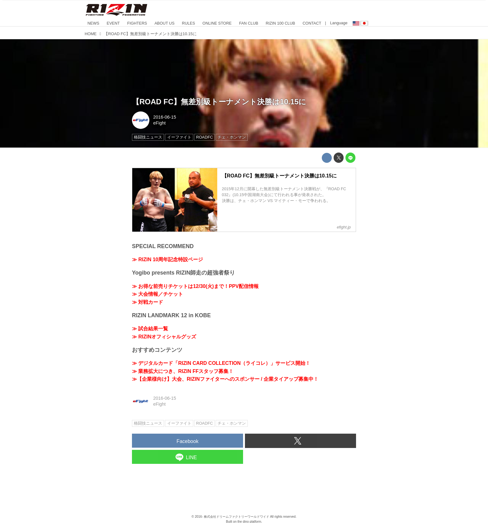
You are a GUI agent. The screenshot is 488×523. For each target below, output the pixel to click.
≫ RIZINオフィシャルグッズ (164, 336)
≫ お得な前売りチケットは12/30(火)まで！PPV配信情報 (195, 286)
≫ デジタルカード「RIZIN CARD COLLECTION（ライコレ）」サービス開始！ (221, 363)
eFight (159, 122)
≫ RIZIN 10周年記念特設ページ (167, 259)
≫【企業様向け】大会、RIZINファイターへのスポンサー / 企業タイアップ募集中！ (225, 379)
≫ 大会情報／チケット (157, 294)
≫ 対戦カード (147, 302)
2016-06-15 (164, 117)
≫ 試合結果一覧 (150, 328)
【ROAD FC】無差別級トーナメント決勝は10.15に (219, 101)
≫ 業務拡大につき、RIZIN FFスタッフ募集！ (182, 371)
